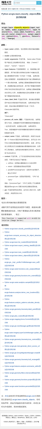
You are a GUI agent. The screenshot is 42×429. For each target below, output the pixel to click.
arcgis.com (30, 396)
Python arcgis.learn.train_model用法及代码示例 (21, 252)
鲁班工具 (29, 417)
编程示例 (15, 9)
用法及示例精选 (25, 9)
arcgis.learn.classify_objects (23, 399)
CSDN (32, 415)
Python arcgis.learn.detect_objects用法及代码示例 (22, 255)
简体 (23, 422)
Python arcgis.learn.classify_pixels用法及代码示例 (22, 229)
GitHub (10, 415)
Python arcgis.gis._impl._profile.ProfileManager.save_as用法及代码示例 (22, 262)
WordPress (21, 417)
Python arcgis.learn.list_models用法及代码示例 (21, 242)
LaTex (35, 417)
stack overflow (18, 415)
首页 (9, 9)
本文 (7, 396)
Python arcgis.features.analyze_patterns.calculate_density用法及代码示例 (22, 302)
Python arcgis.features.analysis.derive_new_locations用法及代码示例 (22, 292)
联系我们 (29, 422)
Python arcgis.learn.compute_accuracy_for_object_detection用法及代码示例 (23, 235)
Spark (26, 415)
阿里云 (8, 417)
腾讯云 (14, 417)
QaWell (37, 415)
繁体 (18, 422)
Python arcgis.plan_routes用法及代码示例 (19, 316)
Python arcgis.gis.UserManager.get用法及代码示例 (22, 326)
